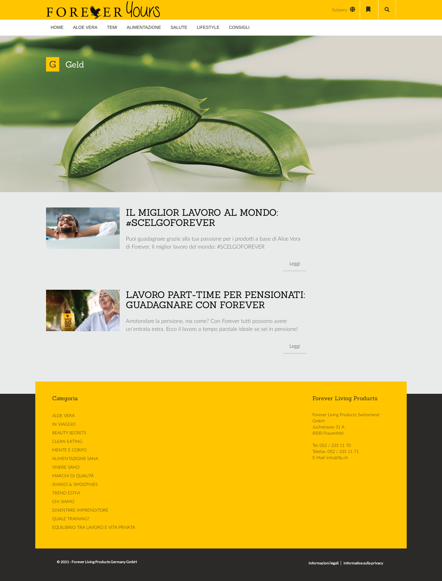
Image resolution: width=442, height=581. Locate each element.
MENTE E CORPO (69, 450)
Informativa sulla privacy (363, 563)
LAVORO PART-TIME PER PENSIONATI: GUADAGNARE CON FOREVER (215, 300)
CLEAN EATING (67, 442)
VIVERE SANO (65, 467)
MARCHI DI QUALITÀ (73, 476)
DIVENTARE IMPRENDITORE (80, 510)
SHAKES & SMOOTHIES (75, 484)
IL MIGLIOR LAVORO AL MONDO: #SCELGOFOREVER (202, 217)
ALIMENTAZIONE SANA (75, 459)
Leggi (294, 263)
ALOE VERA (63, 416)
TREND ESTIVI (66, 493)
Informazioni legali (323, 563)
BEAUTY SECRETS (69, 433)
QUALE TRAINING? (70, 519)
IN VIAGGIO (64, 424)
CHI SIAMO (63, 502)
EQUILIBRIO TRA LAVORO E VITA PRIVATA (93, 527)
